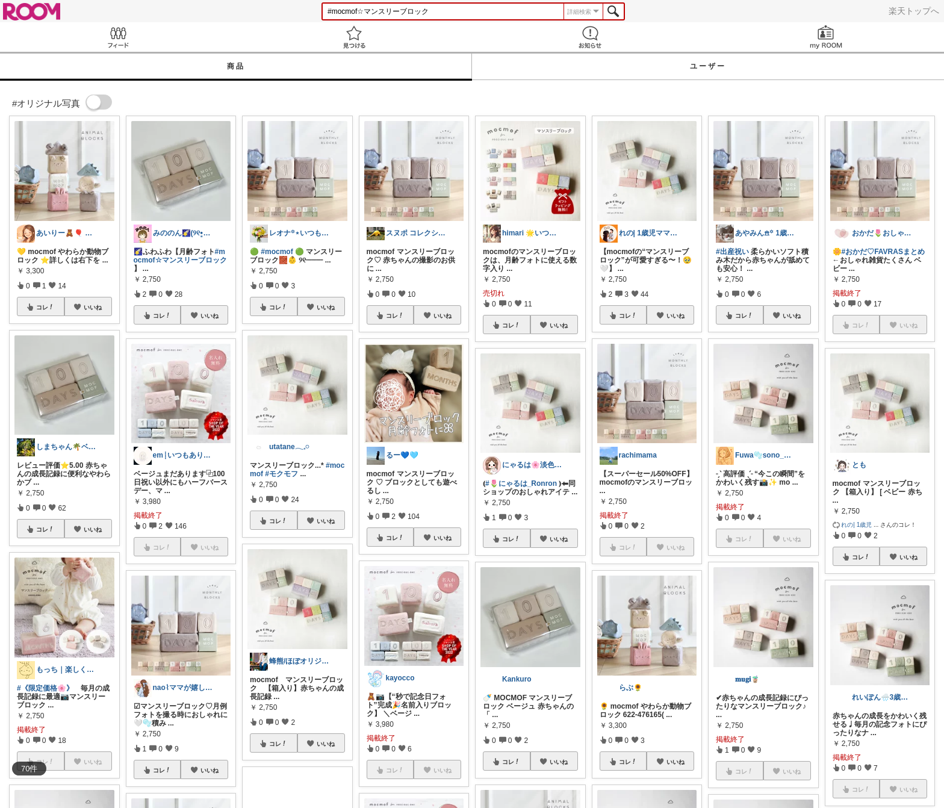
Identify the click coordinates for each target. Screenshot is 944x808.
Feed (118, 37)
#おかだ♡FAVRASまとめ (883, 251)
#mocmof (277, 251)
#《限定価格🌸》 (45, 688)
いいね (93, 307)
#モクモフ (281, 474)
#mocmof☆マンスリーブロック (180, 255)
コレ (45, 307)
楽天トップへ (914, 11)
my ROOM (826, 37)
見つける (354, 37)
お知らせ (590, 37)
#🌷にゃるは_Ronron (521, 483)
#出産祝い (732, 251)
